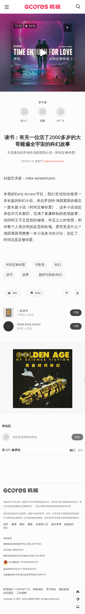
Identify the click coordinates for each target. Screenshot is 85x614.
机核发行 (69, 524)
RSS (5, 527)
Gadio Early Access (53, 161)
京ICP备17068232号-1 (13, 549)
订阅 (75, 312)
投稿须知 (38, 589)
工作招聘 (22, 592)
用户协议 (51, 589)
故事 (25, 274)
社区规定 (8, 592)
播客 (30, 524)
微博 (14, 524)
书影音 (40, 264)
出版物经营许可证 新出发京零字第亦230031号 (24, 574)
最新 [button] (80, 450)
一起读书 (22, 311)
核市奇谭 (56, 524)
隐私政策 (64, 589)
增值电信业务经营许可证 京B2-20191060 (22, 543)
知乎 (5, 524)
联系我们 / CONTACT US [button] (16, 589)
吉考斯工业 (42, 524)
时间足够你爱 (15, 264)
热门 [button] (72, 450)
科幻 (58, 264)
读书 (9, 274)
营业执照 (7, 538)
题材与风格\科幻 (50, 274)
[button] (67, 27)
